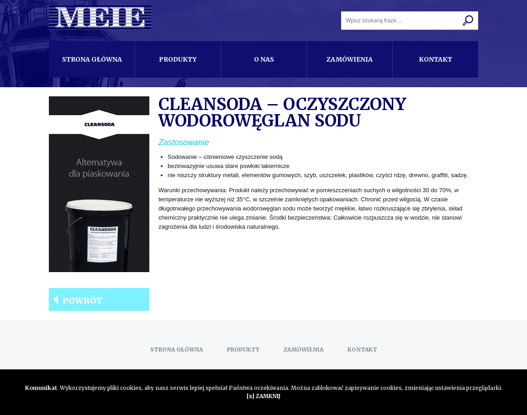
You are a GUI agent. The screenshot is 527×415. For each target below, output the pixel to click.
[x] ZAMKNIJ (263, 396)
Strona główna (92, 59)
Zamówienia (350, 59)
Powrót (83, 300)
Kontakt (435, 59)
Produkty (178, 59)
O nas (264, 59)
